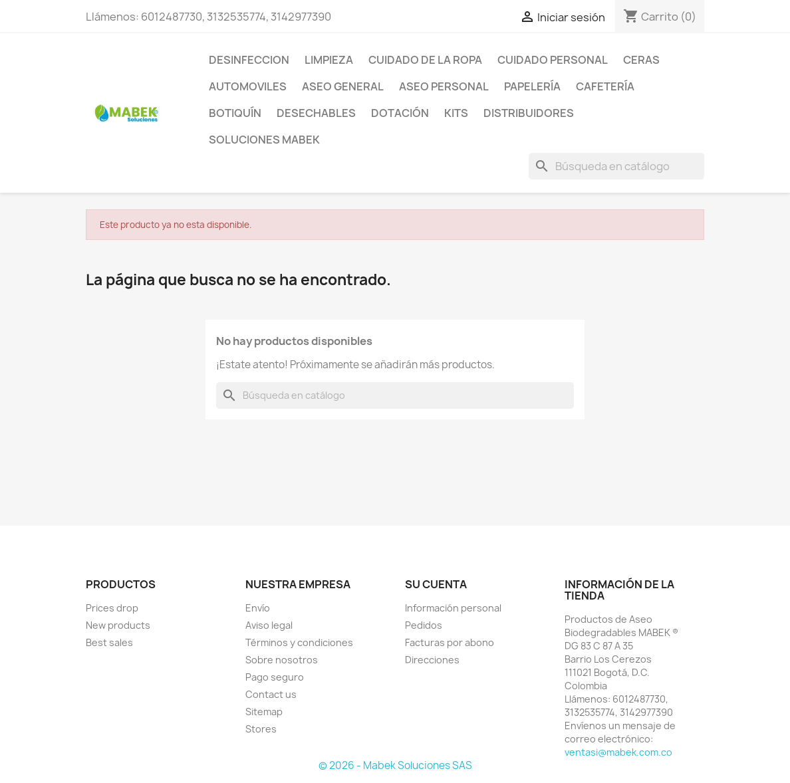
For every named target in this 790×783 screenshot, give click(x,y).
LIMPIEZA (329, 60)
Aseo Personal (444, 86)
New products (118, 625)
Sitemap (264, 711)
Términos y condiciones (299, 642)
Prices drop (112, 608)
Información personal (453, 608)
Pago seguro (274, 677)
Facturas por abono (449, 642)
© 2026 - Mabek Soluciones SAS (395, 765)
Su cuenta (436, 584)
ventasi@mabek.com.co (618, 752)
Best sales (109, 642)
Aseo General (343, 86)
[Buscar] (616, 166)
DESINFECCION (249, 60)
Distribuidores (528, 113)
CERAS (641, 60)
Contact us (271, 694)
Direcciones (432, 659)
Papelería (532, 86)
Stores (261, 729)
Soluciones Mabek (264, 139)
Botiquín (235, 113)
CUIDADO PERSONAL (552, 60)
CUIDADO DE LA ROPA (425, 60)
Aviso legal (269, 625)
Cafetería (605, 86)
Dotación (400, 113)
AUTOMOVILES (248, 86)
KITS (456, 113)
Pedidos (423, 625)
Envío (257, 608)
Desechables (316, 113)
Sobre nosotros (281, 659)
